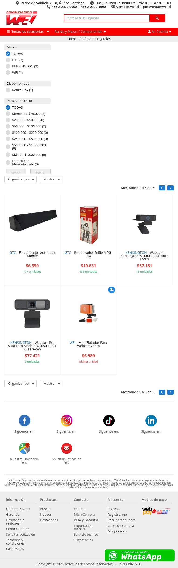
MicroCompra (84, 514)
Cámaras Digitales (96, 39)
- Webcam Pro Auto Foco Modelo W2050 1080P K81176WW (32, 346)
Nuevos (46, 514)
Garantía (13, 514)
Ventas (79, 509)
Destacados (49, 520)
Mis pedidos (117, 531)
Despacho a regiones (15, 521)
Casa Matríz (15, 549)
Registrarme (117, 514)
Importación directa (83, 527)
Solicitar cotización (20, 534)
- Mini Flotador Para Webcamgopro (88, 344)
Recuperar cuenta (122, 520)
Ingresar (114, 509)
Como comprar (17, 529)
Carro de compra (121, 525)
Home (72, 39)
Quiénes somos (18, 509)
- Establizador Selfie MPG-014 (88, 254)
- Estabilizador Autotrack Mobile (32, 254)
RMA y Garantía (86, 520)
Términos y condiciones (15, 541)
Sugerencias (83, 540)
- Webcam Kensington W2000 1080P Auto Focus (144, 256)
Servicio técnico (86, 534)
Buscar (45, 509)
